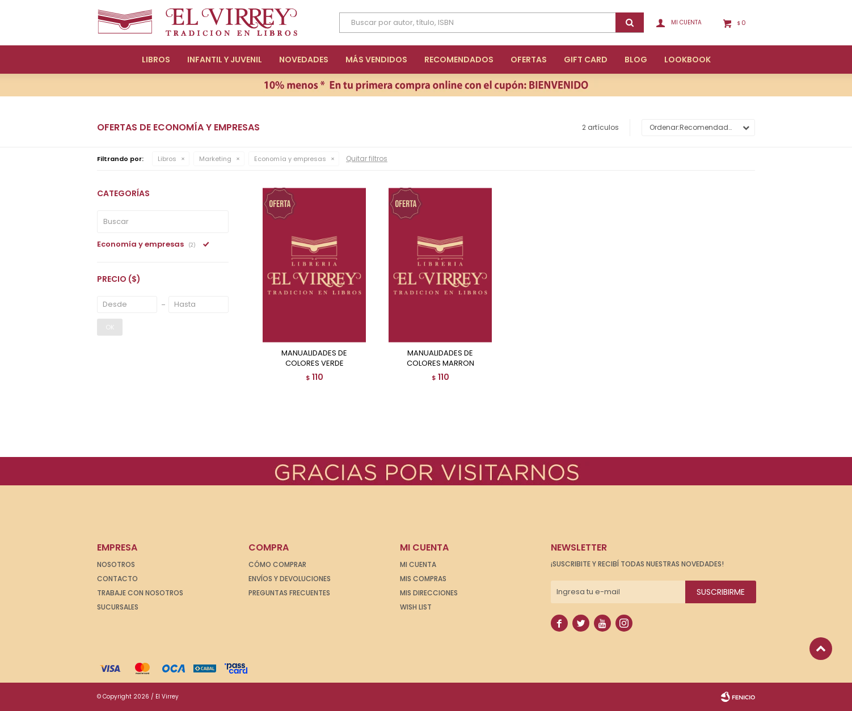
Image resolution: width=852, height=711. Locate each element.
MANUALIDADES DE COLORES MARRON (440, 358)
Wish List (416, 607)
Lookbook (687, 59)
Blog (636, 59)
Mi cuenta (418, 564)
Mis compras (423, 578)
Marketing (215, 158)
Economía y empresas (290, 158)
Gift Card (586, 59)
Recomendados (459, 59)
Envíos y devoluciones (289, 578)
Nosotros (116, 564)
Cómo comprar (277, 564)
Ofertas (529, 59)
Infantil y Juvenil (224, 59)
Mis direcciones (429, 593)
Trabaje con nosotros (140, 593)
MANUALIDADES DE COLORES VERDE (314, 358)
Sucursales (117, 607)
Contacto (117, 578)
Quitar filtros (366, 158)
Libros (156, 59)
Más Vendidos (376, 59)
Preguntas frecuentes (289, 593)
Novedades (303, 59)
